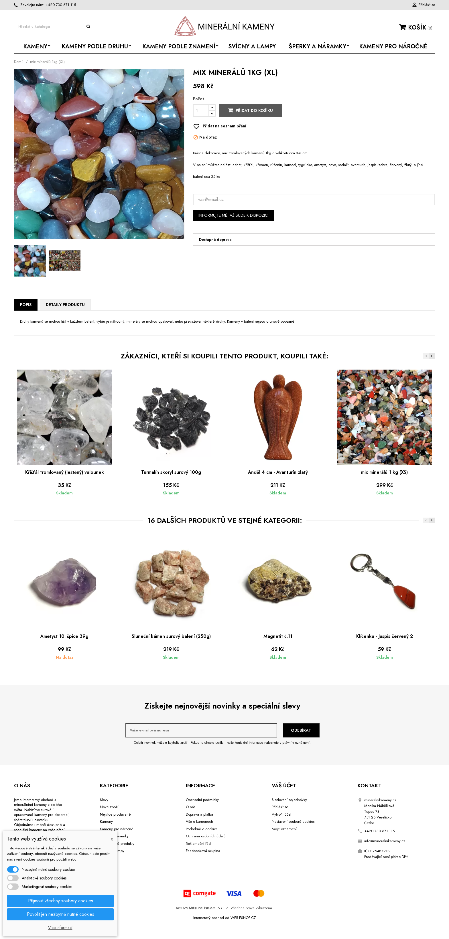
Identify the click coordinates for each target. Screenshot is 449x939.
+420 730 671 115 (61, 4)
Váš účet (284, 785)
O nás (190, 807)
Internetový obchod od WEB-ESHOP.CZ (224, 917)
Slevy (104, 799)
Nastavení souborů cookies (293, 821)
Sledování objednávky (289, 799)
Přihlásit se (280, 807)
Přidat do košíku (250, 110)
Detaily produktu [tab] (65, 304)
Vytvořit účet (281, 814)
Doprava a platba (199, 814)
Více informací (60, 927)
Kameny (106, 821)
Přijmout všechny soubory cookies (60, 900)
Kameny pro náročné (116, 829)
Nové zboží (109, 807)
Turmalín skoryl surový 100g (171, 472)
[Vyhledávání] (54, 26)
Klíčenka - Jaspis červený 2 (384, 636)
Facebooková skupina (203, 850)
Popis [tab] (25, 304)
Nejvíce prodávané (115, 814)
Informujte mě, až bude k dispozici (233, 215)
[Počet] (201, 110)
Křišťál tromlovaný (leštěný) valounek (64, 472)
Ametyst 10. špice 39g (64, 636)
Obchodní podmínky (202, 799)
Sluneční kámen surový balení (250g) (171, 636)
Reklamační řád (198, 843)
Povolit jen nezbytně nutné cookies (60, 914)
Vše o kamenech (199, 821)
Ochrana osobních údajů (206, 836)
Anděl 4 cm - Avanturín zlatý (278, 472)
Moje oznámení (284, 829)
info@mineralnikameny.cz (384, 841)
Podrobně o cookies (201, 829)
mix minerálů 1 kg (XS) (384, 472)
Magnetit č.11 (277, 636)
